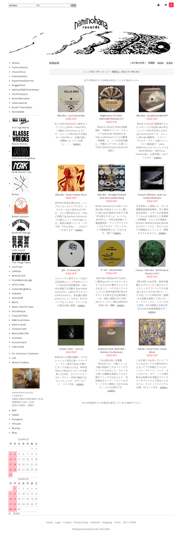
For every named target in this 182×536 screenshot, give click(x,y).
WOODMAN (18, 111)
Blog (14, 432)
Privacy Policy (81, 522)
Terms (117, 522)
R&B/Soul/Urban (21, 320)
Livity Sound (18, 250)
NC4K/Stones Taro (22, 172)
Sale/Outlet (18, 346)
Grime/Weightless (21, 289)
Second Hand (19, 342)
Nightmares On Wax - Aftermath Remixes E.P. (111, 117)
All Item (16, 63)
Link (14, 358)
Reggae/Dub (18, 85)
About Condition (20, 362)
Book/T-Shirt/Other (22, 107)
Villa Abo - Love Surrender (71, 115)
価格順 (160, 62)
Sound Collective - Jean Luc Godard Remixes (152, 196)
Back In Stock (19, 324)
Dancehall (17, 297)
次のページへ (132, 80)
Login (58, 522)
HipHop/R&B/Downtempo (25, 89)
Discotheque (19, 311)
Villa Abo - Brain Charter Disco (71, 194)
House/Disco (19, 71)
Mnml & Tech (19, 275)
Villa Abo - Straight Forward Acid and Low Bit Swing (111, 196)
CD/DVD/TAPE (19, 329)
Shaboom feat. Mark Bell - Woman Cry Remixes (111, 350)
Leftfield (16, 271)
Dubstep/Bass (19, 76)
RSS (125, 522)
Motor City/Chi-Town (23, 306)
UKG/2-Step (18, 284)
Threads (16, 423)
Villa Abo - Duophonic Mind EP (152, 115)
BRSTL (15, 302)
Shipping (107, 522)
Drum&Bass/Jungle (22, 280)
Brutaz (15, 194)
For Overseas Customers (25, 353)
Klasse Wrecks (20, 143)
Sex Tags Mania (20, 127)
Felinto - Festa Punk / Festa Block (152, 350)
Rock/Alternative (21, 98)
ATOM (132, 522)
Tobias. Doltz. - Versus (71, 348)
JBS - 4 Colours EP (71, 270)
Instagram (17, 419)
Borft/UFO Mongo (21, 232)
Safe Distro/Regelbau (23, 158)
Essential (17, 337)
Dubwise (16, 293)
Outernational (19, 102)
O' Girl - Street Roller (111, 270)
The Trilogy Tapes (21, 262)
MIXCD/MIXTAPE (20, 333)
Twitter (15, 414)
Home (49, 522)
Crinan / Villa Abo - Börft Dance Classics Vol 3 (152, 272)
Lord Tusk (17, 266)
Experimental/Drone (23, 80)
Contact (67, 522)
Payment (95, 522)
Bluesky (16, 428)
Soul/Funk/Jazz (20, 94)
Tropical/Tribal (19, 315)
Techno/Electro (20, 67)
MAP (14, 410)
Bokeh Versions (20, 216)
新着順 (169, 62)
